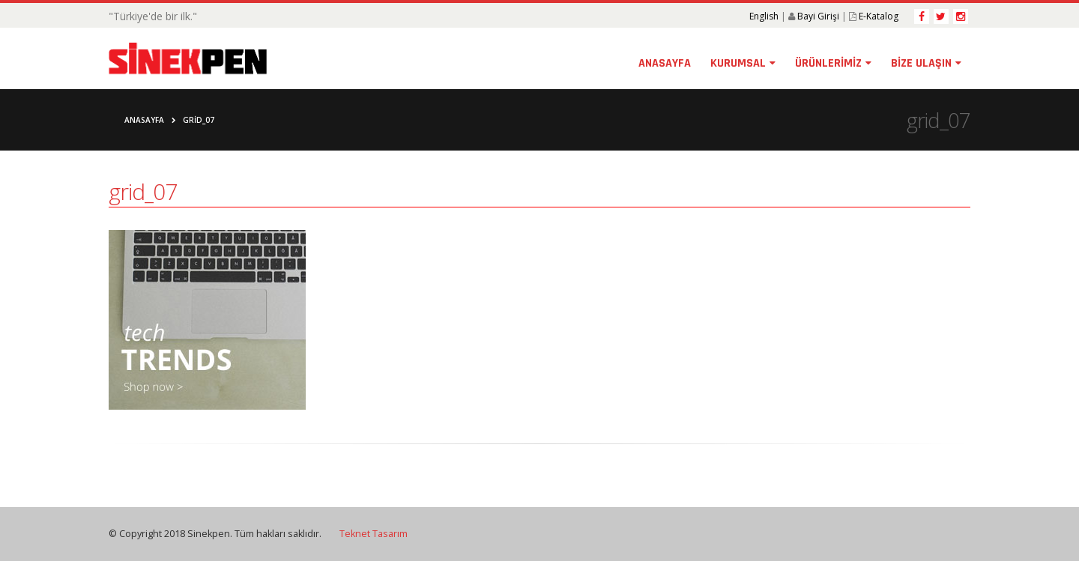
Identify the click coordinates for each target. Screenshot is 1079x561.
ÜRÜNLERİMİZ (828, 63)
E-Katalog (878, 16)
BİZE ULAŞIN (921, 63)
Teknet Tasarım (373, 533)
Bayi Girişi (818, 16)
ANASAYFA (664, 63)
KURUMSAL (738, 63)
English (764, 16)
